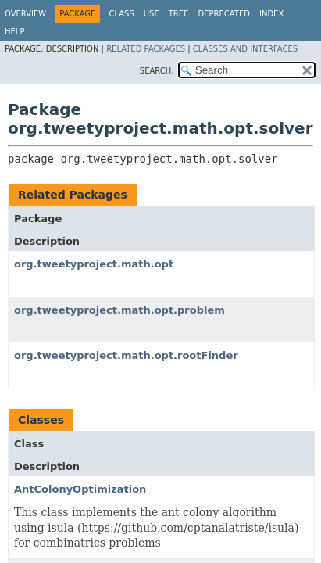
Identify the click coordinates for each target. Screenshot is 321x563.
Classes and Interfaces (245, 49)
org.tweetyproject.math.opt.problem (119, 310)
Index (271, 13)
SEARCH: (157, 70)
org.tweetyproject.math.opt (93, 264)
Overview (25, 13)
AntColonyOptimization (80, 489)
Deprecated (224, 13)
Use (151, 13)
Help (14, 31)
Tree (179, 13)
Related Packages (145, 49)
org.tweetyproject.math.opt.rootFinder (126, 355)
